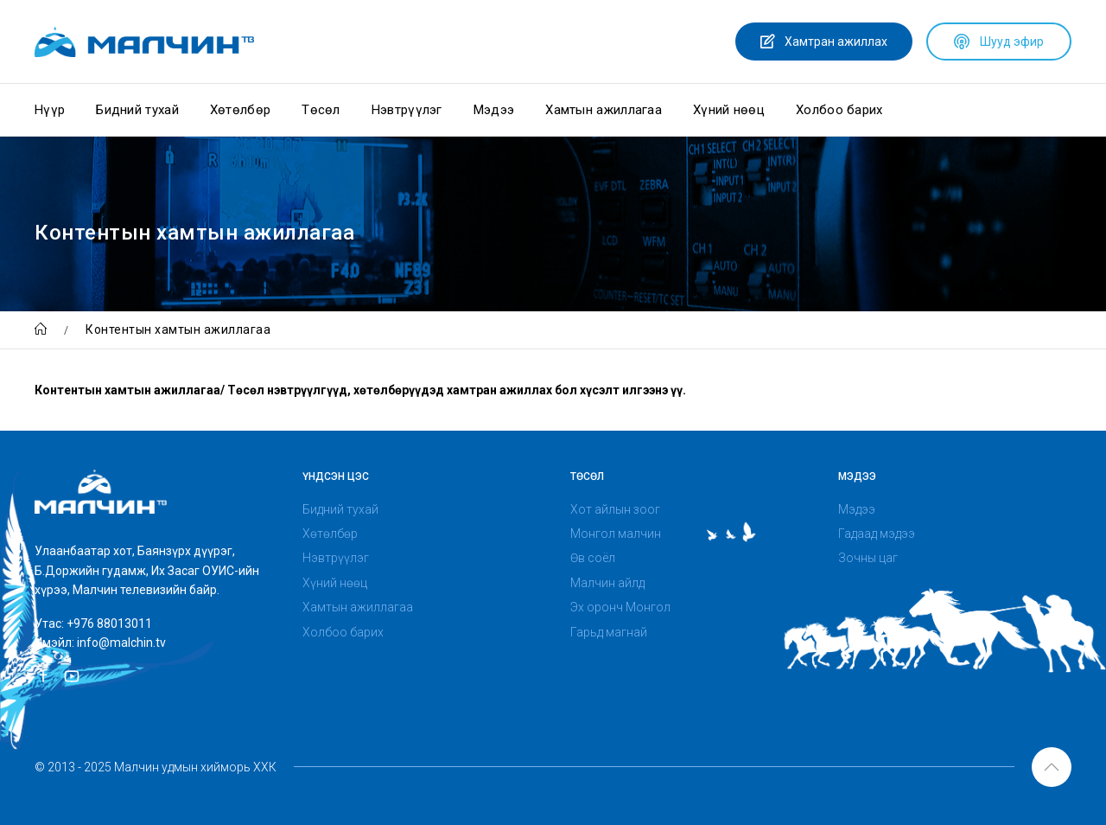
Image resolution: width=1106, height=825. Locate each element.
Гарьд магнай (608, 632)
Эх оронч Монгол (620, 607)
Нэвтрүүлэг (407, 110)
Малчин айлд (607, 583)
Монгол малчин (615, 533)
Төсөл (321, 110)
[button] (1051, 767)
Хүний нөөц (729, 110)
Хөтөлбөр (240, 110)
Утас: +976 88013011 (93, 623)
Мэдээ (494, 110)
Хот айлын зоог (615, 509)
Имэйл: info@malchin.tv (100, 642)
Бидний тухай (137, 110)
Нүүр (50, 110)
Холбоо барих (839, 110)
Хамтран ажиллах (823, 41)
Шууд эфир (999, 41)
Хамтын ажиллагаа (603, 110)
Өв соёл (592, 558)
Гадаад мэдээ (876, 533)
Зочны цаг (868, 558)
